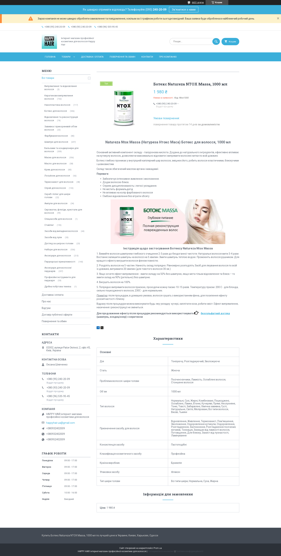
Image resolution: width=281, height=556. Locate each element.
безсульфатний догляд (215, 313)
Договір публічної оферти (57, 314)
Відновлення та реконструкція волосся (61, 119)
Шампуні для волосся (56, 142)
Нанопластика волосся (57, 105)
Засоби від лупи (53, 237)
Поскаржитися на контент (161, 551)
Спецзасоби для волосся (58, 219)
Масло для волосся (55, 163)
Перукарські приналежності (59, 261)
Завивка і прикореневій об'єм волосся (60, 128)
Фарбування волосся (56, 135)
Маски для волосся (55, 157)
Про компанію (168, 56)
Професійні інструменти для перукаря (59, 279)
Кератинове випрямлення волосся (58, 97)
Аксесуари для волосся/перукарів (58, 269)
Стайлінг (49, 225)
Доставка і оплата (92, 56)
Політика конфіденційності (189, 551)
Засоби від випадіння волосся (61, 231)
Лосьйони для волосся (57, 175)
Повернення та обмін (122, 56)
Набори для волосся (55, 249)
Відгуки (46, 308)
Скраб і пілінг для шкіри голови (57, 196)
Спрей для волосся (55, 188)
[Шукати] (216, 41)
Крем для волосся (54, 169)
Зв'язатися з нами (184, 9)
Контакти (147, 56)
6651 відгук (198, 2)
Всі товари (48, 78)
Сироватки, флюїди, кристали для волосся (63, 211)
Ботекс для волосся (55, 111)
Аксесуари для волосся (57, 255)
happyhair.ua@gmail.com (60, 422)
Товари (66, 56)
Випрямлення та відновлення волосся (60, 88)
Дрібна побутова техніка (57, 286)
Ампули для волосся (55, 203)
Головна (50, 56)
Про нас (46, 301)
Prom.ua (158, 548)
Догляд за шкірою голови (58, 243)
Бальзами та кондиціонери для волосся (61, 150)
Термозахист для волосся (58, 182)
